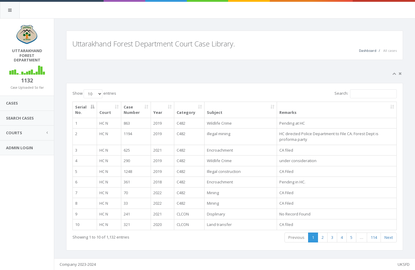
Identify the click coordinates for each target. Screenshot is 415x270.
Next (388, 237)
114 (374, 237)
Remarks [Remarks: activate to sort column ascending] (287, 112)
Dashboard (367, 50)
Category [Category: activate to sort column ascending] (186, 112)
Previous (296, 237)
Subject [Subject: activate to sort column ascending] (214, 112)
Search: (365, 93)
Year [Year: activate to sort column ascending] (157, 112)
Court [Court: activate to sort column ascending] (105, 112)
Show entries (94, 93)
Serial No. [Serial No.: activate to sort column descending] (81, 109)
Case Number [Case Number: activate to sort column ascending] (132, 109)
